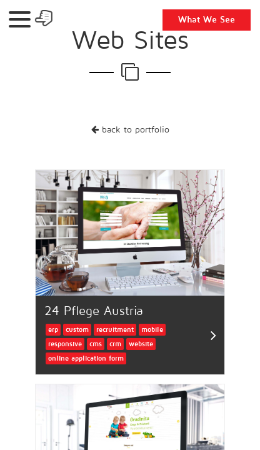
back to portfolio (130, 129)
